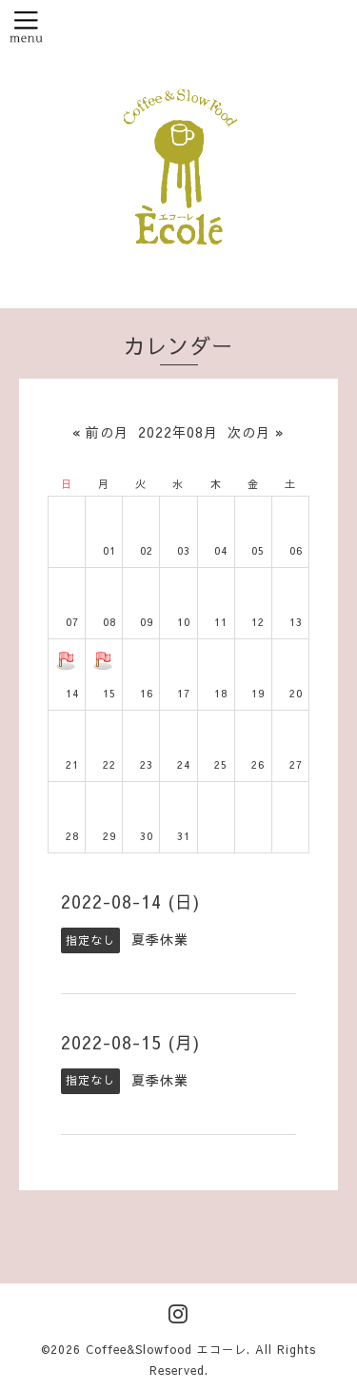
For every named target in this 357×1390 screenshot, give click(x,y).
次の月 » (256, 431)
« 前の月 (100, 431)
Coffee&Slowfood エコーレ (166, 1349)
